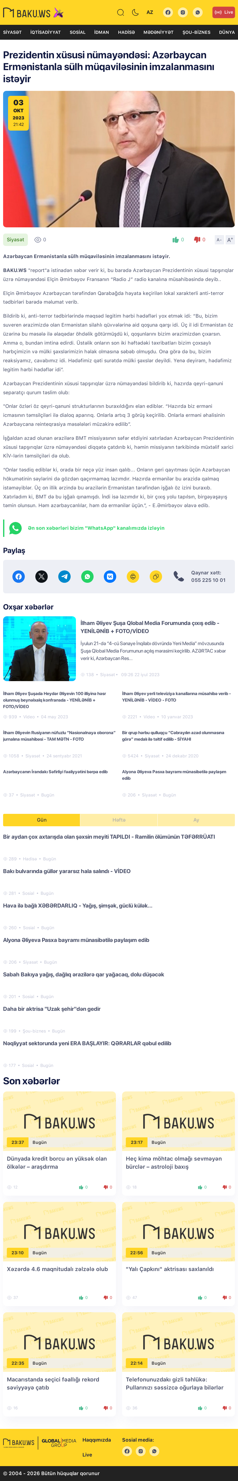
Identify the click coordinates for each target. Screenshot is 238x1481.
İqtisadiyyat (45, 32)
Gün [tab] (42, 820)
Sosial (78, 32)
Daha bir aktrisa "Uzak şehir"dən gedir (52, 1009)
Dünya (227, 32)
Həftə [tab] (119, 820)
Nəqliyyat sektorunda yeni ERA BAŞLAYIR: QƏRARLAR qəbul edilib (87, 1043)
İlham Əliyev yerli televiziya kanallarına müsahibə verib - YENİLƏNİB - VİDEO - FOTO (176, 697)
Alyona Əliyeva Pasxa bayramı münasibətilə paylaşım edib (174, 775)
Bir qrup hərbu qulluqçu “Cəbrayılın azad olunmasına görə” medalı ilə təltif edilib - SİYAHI (173, 736)
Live (223, 12)
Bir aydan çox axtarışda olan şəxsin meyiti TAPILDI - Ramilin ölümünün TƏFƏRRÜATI (109, 836)
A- (219, 239)
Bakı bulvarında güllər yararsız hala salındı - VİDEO (67, 871)
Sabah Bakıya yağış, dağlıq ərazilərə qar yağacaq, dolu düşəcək (83, 974)
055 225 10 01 (208, 580)
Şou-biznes (196, 32)
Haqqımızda (96, 1440)
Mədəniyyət (158, 32)
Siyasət (12, 32)
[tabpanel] (119, 950)
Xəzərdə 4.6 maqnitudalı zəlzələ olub (57, 1269)
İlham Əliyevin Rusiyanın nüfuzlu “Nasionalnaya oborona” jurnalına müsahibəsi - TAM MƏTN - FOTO (59, 736)
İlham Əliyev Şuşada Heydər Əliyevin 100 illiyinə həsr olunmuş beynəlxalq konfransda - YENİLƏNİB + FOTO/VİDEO (54, 700)
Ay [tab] (196, 820)
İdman (101, 32)
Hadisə (126, 32)
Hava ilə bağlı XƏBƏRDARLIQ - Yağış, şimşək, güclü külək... (77, 905)
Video (29, 716)
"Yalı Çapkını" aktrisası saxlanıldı (170, 1269)
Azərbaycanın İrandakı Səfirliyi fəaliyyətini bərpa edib (55, 771)
